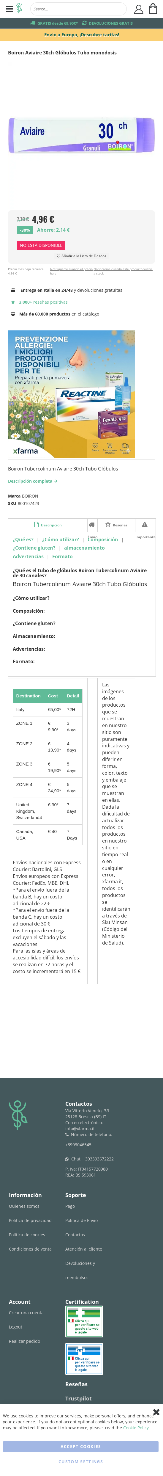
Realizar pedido (24, 1341)
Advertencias (28, 556)
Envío (92, 525)
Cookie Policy (136, 1427)
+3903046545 (78, 1144)
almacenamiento (84, 548)
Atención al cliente (83, 1249)
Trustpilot (78, 1398)
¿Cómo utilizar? (60, 539)
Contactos (75, 1234)
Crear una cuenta (26, 1312)
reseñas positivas (39, 302)
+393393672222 (98, 1159)
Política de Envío (81, 1220)
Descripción (51, 525)
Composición (103, 539)
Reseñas (119, 525)
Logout (15, 1327)
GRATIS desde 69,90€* (57, 23)
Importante (145, 525)
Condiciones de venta (30, 1249)
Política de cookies (27, 1234)
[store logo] (19, 9)
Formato (62, 556)
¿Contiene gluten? (34, 548)
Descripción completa (33, 481)
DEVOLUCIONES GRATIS (111, 23)
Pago (70, 1206)
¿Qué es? (23, 539)
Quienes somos (24, 1206)
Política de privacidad (30, 1220)
